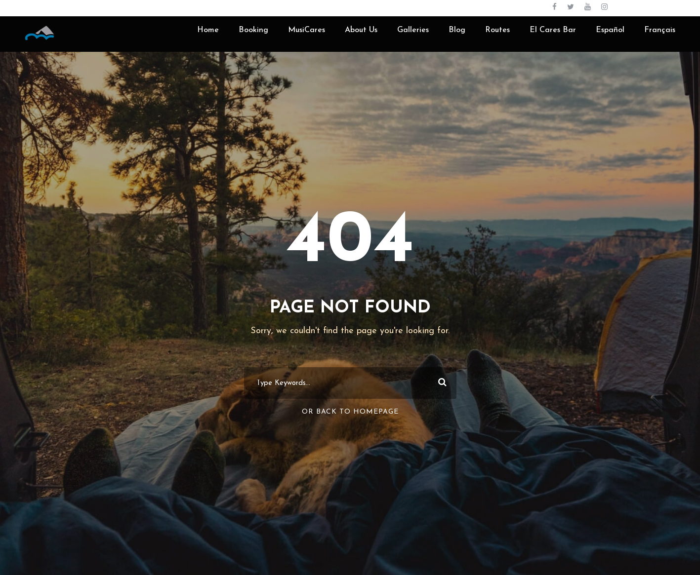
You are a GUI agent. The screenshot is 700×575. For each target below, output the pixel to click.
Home (208, 30)
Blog (457, 30)
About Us (361, 30)
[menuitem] (610, 38)
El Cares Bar (553, 30)
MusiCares (306, 30)
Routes (497, 30)
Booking (253, 30)
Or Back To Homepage (350, 412)
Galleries (413, 30)
